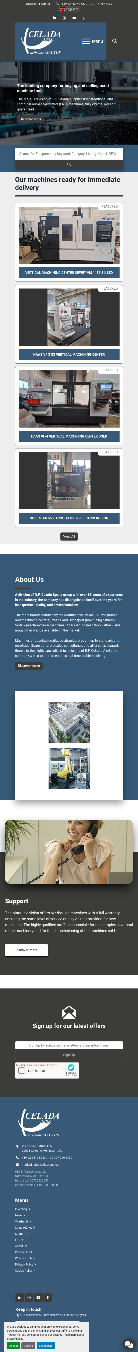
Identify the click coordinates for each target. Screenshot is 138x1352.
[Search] (69, 154)
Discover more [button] (29, 666)
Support (20, 1233)
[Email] (69, 1045)
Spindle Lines (23, 1227)
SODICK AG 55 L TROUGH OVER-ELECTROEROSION (69, 518)
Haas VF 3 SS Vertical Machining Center (69, 355)
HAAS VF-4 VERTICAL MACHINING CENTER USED (69, 436)
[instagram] (64, 18)
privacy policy (15, 1338)
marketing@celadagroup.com (41, 1164)
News (18, 1215)
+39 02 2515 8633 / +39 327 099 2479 (86, 4)
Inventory (21, 1209)
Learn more (46, 1345)
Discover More (30, 119)
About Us (21, 1246)
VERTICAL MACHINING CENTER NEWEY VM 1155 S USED (69, 273)
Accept (13, 1345)
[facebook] (84, 18)
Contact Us (22, 1252)
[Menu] (86, 41)
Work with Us (23, 1258)
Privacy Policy (24, 1264)
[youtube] (74, 18)
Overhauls (21, 1221)
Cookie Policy (23, 1270)
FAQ (18, 1240)
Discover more (26, 950)
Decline (28, 1345)
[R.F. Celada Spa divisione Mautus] (38, 1123)
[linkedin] (54, 18)
